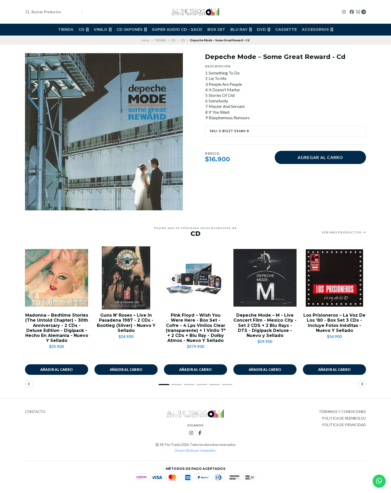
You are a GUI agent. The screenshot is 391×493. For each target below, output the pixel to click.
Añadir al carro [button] (56, 369)
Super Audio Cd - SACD (177, 29)
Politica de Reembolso (344, 418)
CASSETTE (286, 29)
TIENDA (65, 29)
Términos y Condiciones (342, 412)
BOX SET (216, 29)
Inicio (145, 40)
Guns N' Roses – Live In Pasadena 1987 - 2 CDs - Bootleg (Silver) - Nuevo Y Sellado (126, 323)
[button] (164, 384)
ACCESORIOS (317, 29)
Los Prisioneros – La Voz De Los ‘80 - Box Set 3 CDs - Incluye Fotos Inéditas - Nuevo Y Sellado (334, 323)
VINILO (103, 29)
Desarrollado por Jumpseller (195, 450)
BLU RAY (241, 29)
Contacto (35, 412)
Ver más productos (344, 232)
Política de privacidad (344, 425)
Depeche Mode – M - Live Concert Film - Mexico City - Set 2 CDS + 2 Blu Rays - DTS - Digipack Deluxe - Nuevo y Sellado (265, 325)
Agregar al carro (320, 157)
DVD (263, 29)
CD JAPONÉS (132, 29)
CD (83, 29)
